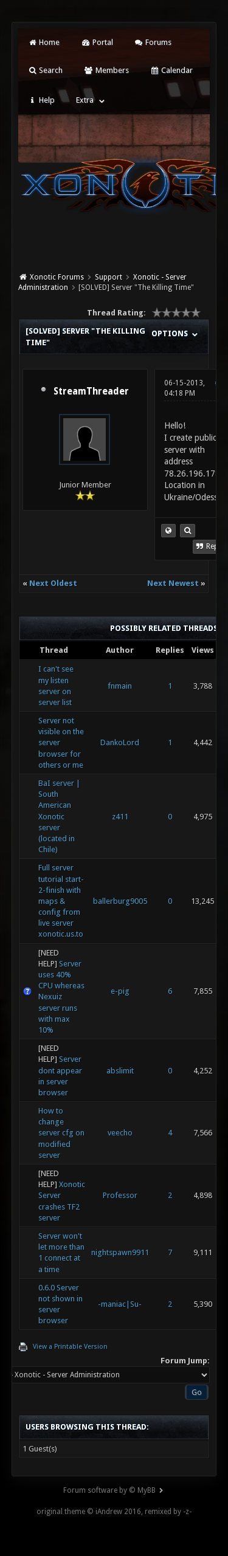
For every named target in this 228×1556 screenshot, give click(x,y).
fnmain (120, 685)
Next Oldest (53, 583)
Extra (85, 100)
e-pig (120, 991)
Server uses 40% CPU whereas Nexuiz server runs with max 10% (61, 996)
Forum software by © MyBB (109, 1490)
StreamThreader (91, 391)
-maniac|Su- (120, 1304)
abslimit (120, 1070)
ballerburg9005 (120, 901)
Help (41, 100)
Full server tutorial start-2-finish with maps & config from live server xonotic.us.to (61, 900)
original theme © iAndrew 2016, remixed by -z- (114, 1511)
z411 (120, 816)
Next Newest (173, 583)
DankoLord (119, 742)
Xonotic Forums (57, 277)
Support (108, 277)
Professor (120, 1195)
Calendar (171, 70)
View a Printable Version (70, 1347)
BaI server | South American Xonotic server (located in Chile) (59, 816)
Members (106, 70)
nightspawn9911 (120, 1252)
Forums (152, 42)
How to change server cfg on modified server (61, 1133)
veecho (120, 1132)
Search (45, 70)
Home (44, 42)
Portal (96, 42)
